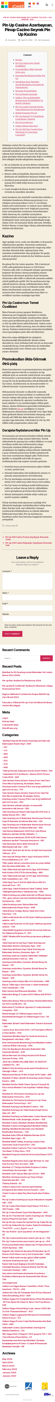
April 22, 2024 (27, 40)
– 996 (5, 767)
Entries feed (8, 721)
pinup (7, 526)
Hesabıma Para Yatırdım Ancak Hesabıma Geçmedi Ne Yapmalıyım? (29, 85)
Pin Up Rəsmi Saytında (26, 94)
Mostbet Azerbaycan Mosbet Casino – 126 (22, 1106)
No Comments (44, 40)
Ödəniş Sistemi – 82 (12, 1183)
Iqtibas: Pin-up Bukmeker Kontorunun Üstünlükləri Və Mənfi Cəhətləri (29, 100)
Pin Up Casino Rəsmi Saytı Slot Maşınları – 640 (25, 1212)
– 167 (4, 747)
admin (13, 40)
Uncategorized (9, 1283)
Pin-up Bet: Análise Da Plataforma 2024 (21, 680)
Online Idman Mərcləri (26, 126)
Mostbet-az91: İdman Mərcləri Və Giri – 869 (23, 1173)
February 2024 (9, 1369)
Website (5, 614)
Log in (5, 718)
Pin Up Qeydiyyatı (24, 122)
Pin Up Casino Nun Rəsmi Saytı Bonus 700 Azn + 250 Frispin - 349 (27, 18)
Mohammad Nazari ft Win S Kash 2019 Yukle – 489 (27, 1074)
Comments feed (10, 725)
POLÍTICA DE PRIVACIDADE (12, 1394)
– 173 (4, 750)
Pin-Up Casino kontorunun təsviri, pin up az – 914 (26, 1241)
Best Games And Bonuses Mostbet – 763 (22, 991)
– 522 (5, 760)
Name (5, 593)
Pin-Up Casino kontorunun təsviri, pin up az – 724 (26, 1238)
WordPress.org (9, 728)
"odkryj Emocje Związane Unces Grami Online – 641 (27, 771)
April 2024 (7, 1362)
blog (4, 1020)
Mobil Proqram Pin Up (26, 113)
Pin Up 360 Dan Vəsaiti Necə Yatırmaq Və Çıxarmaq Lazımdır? (28, 132)
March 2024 (8, 1366)
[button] (47, 5)
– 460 (5, 754)
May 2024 (7, 1359)
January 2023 (9, 1376)
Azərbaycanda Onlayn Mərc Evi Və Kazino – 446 (25, 981)
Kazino (18, 60)
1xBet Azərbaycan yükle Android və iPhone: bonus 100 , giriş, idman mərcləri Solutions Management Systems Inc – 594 (26, 898)
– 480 (5, 757)
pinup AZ (14, 526)
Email (5, 604)
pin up (20, 409)
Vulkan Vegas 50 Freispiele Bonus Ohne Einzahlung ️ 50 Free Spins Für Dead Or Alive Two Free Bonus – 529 (27, 1302)
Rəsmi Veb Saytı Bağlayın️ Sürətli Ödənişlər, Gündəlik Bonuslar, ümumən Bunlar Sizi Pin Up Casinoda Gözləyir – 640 (24, 1267)
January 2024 (9, 1372)
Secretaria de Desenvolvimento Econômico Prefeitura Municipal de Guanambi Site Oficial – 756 (25, 1276)
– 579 (5, 764)
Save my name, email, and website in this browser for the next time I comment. (28, 626)
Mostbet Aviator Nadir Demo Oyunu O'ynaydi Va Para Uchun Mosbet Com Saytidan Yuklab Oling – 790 (26, 1087)
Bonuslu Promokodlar (26, 91)
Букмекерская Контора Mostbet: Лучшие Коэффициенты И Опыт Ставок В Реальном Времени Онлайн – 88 (24, 1343)
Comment (7, 571)
